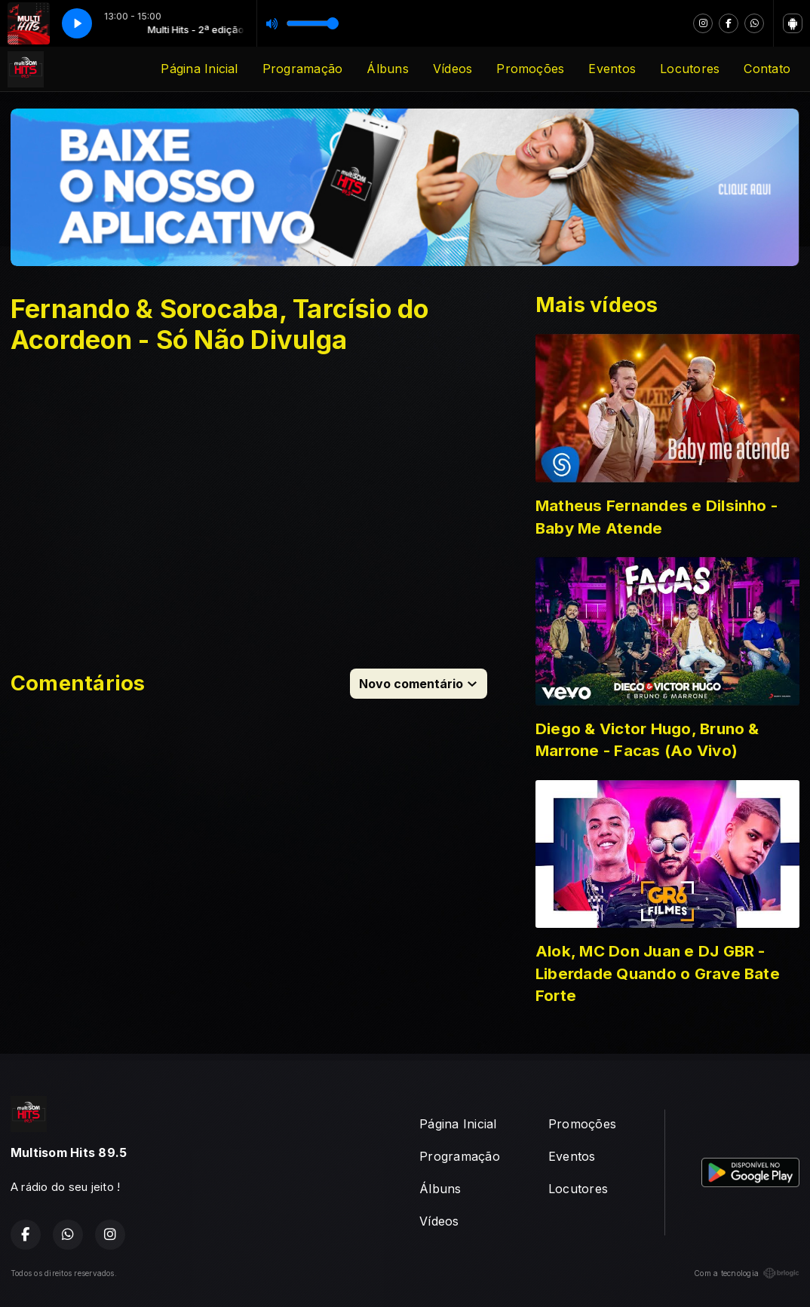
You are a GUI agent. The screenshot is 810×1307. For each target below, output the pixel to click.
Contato (767, 68)
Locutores (689, 68)
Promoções (530, 68)
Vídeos (452, 68)
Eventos (612, 68)
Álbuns (387, 68)
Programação (302, 68)
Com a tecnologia (746, 1273)
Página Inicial (199, 68)
